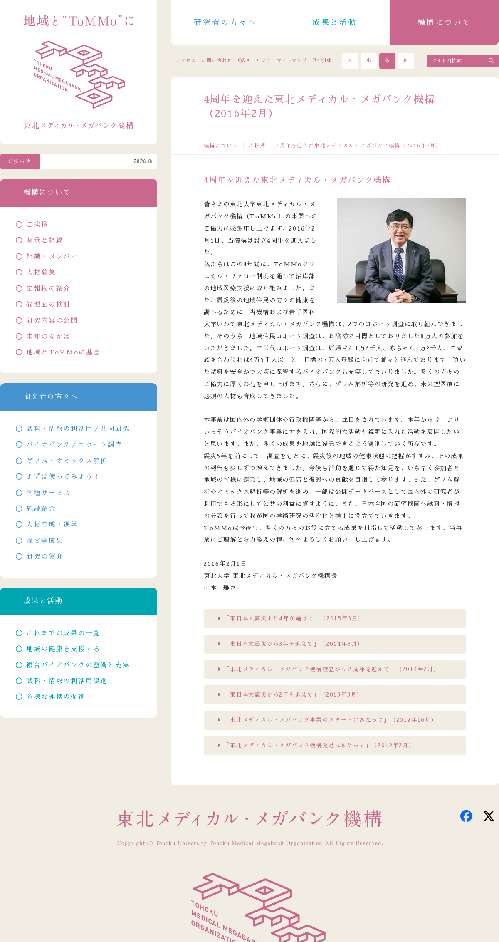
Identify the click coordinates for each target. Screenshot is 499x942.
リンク (263, 60)
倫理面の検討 (48, 304)
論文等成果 (44, 541)
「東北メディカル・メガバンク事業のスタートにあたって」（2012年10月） (330, 720)
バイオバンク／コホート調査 (74, 444)
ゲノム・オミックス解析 (67, 461)
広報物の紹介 (48, 288)
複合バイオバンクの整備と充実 (78, 665)
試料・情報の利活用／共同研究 (78, 429)
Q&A (244, 60)
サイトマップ (292, 60)
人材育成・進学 (52, 524)
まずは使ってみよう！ (63, 476)
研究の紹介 (44, 556)
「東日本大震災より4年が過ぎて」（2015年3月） (294, 618)
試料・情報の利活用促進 (67, 681)
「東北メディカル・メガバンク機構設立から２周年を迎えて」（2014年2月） (332, 669)
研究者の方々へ (225, 22)
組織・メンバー (52, 256)
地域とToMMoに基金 (63, 352)
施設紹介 (41, 509)
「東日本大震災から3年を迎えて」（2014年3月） (293, 644)
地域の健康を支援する (63, 649)
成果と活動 (334, 22)
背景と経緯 (44, 240)
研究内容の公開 (52, 320)
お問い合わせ (217, 60)
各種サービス (48, 493)
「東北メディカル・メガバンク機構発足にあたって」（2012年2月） (319, 745)
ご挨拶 (257, 145)
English (322, 60)
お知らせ (19, 161)
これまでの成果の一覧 (63, 633)
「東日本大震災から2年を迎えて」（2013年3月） (293, 694)
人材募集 (41, 272)
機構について (444, 22)
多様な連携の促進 (55, 697)
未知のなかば (48, 336)
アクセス (186, 60)
